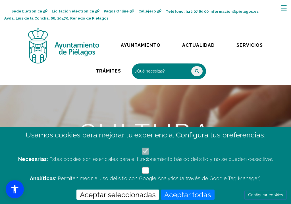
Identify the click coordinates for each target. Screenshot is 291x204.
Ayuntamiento (141, 44)
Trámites (113, 69)
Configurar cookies (265, 195)
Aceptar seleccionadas (118, 194)
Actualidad (202, 44)
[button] (15, 189)
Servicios (255, 44)
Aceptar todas (187, 194)
